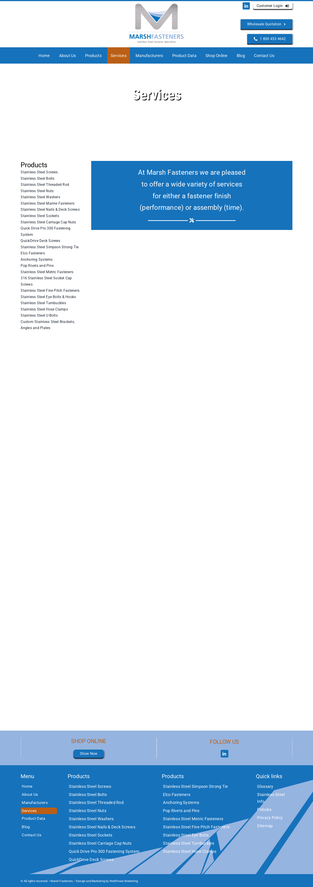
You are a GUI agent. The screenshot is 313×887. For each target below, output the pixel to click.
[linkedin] (246, 6)
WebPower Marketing (124, 881)
